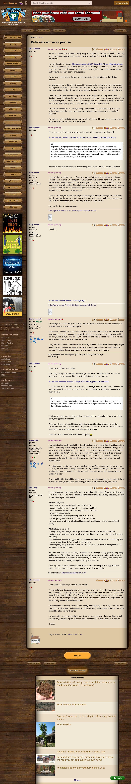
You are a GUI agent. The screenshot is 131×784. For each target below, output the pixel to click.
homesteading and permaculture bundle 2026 (81, 767)
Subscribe (13, 3)
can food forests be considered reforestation (81, 751)
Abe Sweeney (34, 49)
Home (5, 3)
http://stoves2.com (75, 634)
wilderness (13, 109)
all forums (13, 207)
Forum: (34, 37)
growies (13, 44)
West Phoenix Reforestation (71, 704)
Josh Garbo (33, 440)
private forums (13, 200)
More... (77, 780)
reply (77, 655)
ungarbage (13, 96)
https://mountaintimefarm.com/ (74, 573)
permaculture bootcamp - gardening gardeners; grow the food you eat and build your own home (85, 758)
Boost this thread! (77, 670)
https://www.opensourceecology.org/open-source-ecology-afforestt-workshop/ (79, 381)
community (12, 103)
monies (13, 77)
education (13, 142)
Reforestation (64, 724)
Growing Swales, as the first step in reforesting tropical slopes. (86, 717)
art (13, 122)
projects (13, 174)
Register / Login (122, 3)
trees (41, 37)
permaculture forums (12, 37)
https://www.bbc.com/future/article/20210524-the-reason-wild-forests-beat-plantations (82, 137)
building (13, 57)
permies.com (13, 187)
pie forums (13, 194)
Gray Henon (34, 172)
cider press (13, 168)
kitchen (13, 83)
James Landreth (35, 319)
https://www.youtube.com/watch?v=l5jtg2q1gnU (67, 300)
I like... (31, 336)
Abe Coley (33, 487)
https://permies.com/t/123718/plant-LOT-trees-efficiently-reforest (97, 64)
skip (12, 148)
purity (13, 89)
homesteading (13, 63)
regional (13, 135)
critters (13, 50)
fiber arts (13, 116)
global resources (12, 161)
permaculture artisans (13, 129)
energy (13, 70)
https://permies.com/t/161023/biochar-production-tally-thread (72, 211)
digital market (13, 181)
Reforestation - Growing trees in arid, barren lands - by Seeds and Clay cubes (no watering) (86, 683)
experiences (13, 155)
